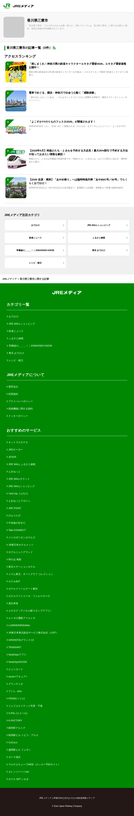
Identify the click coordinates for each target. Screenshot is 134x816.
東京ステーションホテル (21, 566)
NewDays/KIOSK (17, 662)
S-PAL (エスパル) (17, 713)
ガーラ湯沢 (14, 757)
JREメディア (9, 279)
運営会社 (12, 386)
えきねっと (14, 471)
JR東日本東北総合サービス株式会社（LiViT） (32, 632)
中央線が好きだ (16, 522)
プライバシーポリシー (20, 401)
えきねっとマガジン (18, 500)
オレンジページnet (18, 771)
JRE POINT (14, 508)
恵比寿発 (12, 603)
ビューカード (15, 669)
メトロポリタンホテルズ (21, 537)
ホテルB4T (13, 581)
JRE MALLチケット (18, 478)
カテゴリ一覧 (18, 304)
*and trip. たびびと (18, 493)
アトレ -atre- (14, 691)
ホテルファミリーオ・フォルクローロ (28, 596)
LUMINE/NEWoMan (18, 625)
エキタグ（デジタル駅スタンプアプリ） (29, 610)
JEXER (11, 457)
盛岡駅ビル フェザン (19, 749)
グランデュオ (15, 683)
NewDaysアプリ (16, 654)
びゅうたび (14, 515)
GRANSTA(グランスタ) (20, 640)
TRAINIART (14, 647)
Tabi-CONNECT (16, 530)
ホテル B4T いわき (18, 779)
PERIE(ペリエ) (16, 698)
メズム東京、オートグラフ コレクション (30, 574)
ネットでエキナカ (17, 442)
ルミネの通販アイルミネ (21, 618)
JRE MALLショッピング (21, 486)
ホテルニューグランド (20, 552)
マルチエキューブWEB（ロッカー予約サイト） (33, 764)
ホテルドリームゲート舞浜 (22, 588)
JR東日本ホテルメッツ (20, 544)
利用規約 (12, 394)
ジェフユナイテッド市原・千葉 (25, 705)
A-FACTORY (14, 720)
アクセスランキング (20, 56)
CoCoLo (12, 742)
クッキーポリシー (17, 416)
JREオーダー (15, 449)
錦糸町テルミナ (16, 727)
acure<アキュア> (17, 676)
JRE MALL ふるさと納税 (21, 464)
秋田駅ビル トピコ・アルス (22, 735)
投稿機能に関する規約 (20, 408)
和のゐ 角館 (14, 559)
